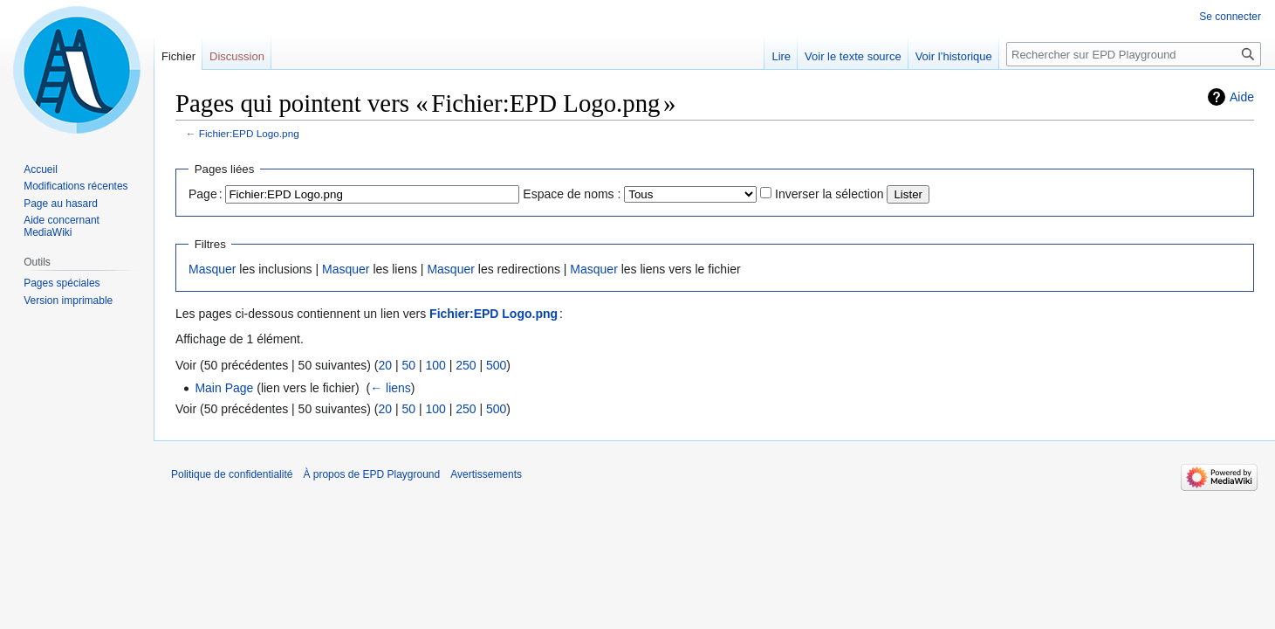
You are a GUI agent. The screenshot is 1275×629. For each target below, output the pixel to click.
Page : (206, 194)
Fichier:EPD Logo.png (249, 133)
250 (466, 365)
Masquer (212, 269)
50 (408, 365)
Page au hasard (61, 203)
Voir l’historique (953, 56)
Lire (781, 56)
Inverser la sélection (829, 194)
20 (385, 365)
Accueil (41, 169)
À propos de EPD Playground (371, 474)
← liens (390, 388)
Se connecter (1230, 16)
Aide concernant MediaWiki (61, 226)
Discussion (236, 56)
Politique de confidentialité (231, 474)
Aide (1242, 97)
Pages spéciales (61, 283)
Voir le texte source (853, 56)
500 (496, 365)
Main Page (224, 388)
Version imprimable (68, 300)
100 (435, 365)
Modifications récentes (75, 186)
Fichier (178, 56)
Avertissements (486, 474)
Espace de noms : (571, 194)
